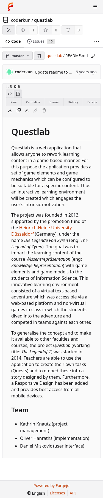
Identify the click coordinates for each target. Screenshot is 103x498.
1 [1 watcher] (33, 30)
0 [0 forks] (78, 30)
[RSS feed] (8, 29)
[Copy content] (19, 110)
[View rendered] (18, 94)
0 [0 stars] (56, 30)
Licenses (57, 493)
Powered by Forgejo (51, 485)
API (73, 493)
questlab (43, 20)
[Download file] (10, 110)
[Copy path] (92, 56)
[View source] (10, 94)
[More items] (97, 41)
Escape (92, 102)
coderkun (20, 20)
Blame (54, 102)
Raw (14, 102)
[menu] (36, 493)
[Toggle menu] (95, 7)
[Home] (10, 7)
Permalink (33, 102)
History (73, 102)
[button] (39, 56)
